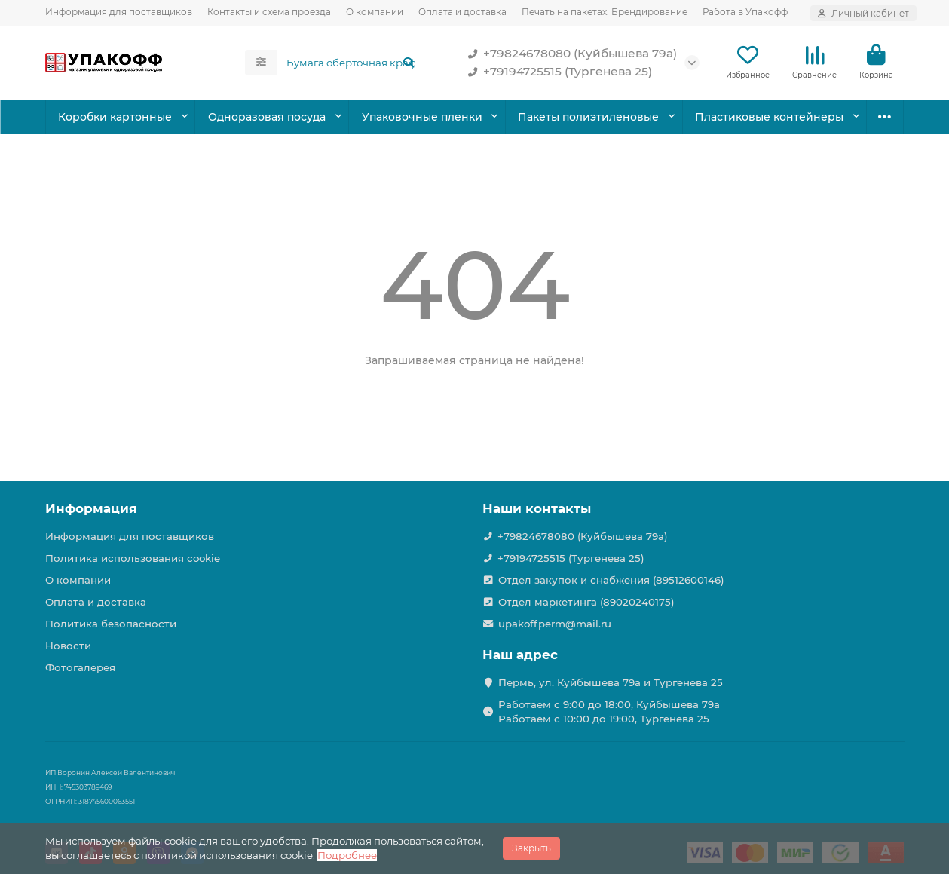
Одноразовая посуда (267, 117)
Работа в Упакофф (745, 11)
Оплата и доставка (462, 11)
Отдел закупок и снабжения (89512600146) (611, 580)
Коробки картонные (115, 117)
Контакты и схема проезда (269, 11)
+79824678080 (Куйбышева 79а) (569, 53)
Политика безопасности (110, 624)
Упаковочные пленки (422, 117)
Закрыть (531, 848)
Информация (91, 508)
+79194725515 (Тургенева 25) (557, 71)
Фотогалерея (80, 667)
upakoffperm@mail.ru (554, 624)
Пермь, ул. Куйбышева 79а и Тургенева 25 (610, 682)
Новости (68, 645)
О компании (374, 11)
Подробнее (347, 855)
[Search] (350, 62)
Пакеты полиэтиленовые (588, 117)
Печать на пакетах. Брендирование (604, 11)
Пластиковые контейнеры (769, 117)
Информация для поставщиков (118, 11)
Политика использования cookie (132, 558)
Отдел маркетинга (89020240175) (586, 602)
